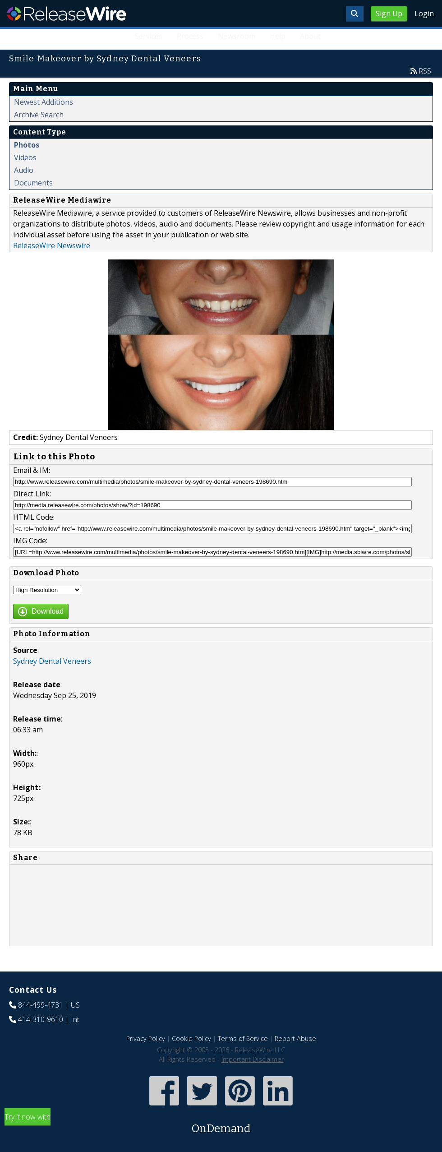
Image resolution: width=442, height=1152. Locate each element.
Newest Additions (43, 102)
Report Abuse (295, 1038)
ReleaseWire (67, 14)
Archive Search (39, 115)
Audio (23, 170)
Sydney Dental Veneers (52, 661)
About (310, 36)
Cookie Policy (191, 1038)
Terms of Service (243, 1038)
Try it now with (221, 1124)
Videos (25, 157)
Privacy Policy (145, 1038)
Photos (26, 145)
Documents (33, 183)
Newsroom (236, 36)
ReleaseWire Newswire (51, 245)
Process (190, 36)
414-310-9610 (40, 1019)
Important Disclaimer (252, 1059)
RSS (425, 71)
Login (424, 14)
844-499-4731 (40, 1005)
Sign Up (389, 14)
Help (277, 36)
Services (148, 36)
